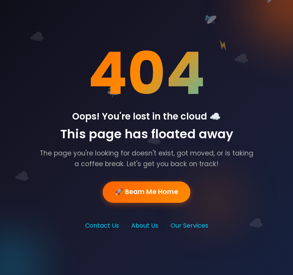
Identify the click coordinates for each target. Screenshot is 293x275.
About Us (144, 225)
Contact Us (102, 225)
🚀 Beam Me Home (146, 192)
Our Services (189, 225)
